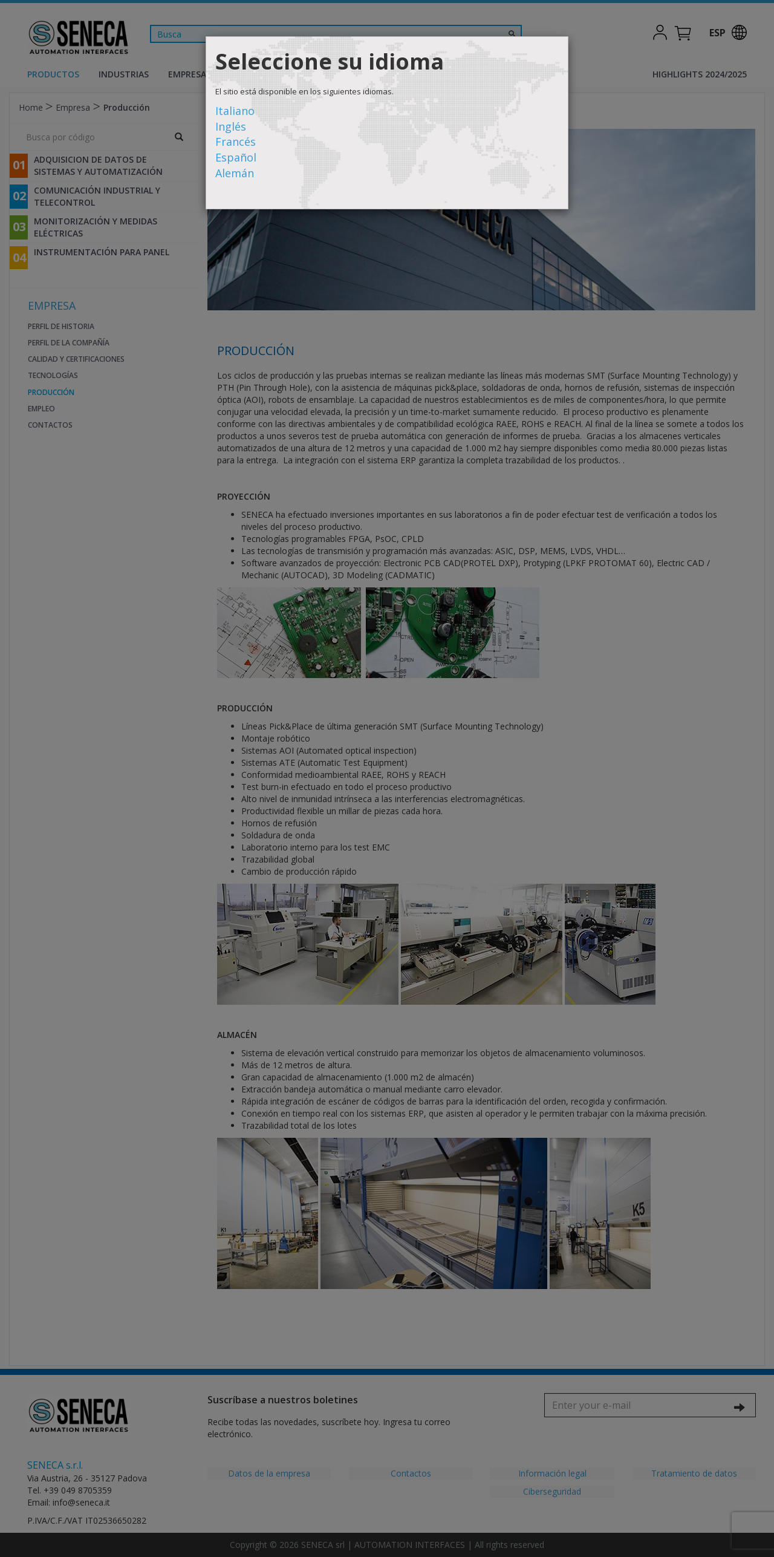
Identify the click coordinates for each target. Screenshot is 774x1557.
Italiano (235, 110)
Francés (235, 141)
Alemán (234, 173)
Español (235, 157)
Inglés (230, 126)
